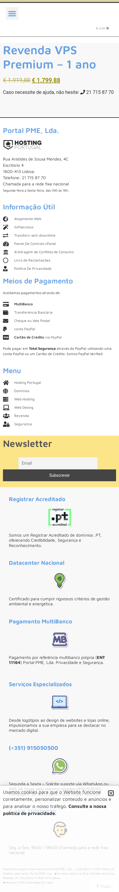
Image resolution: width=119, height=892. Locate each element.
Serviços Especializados (40, 684)
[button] (12, 13)
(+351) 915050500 (33, 747)
